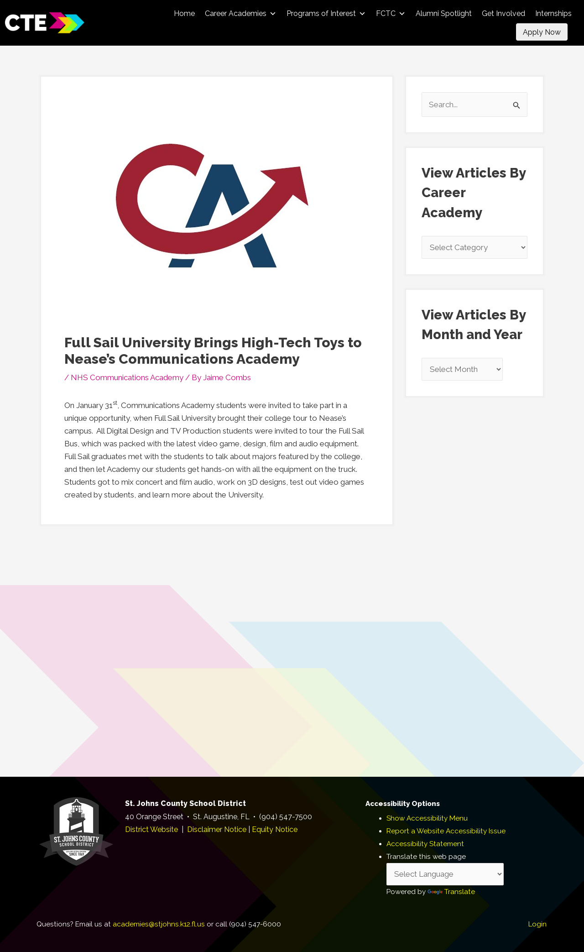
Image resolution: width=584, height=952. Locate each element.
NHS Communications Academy (127, 377)
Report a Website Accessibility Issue (446, 831)
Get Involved (503, 13)
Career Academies (240, 13)
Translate (451, 892)
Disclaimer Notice (216, 829)
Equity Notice (274, 829)
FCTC (391, 13)
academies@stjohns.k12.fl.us (159, 924)
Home (184, 13)
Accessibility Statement (425, 844)
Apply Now (542, 32)
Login (537, 924)
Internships (553, 13)
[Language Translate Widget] (445, 874)
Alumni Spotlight (444, 13)
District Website (151, 829)
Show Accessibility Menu (427, 818)
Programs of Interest (326, 13)
